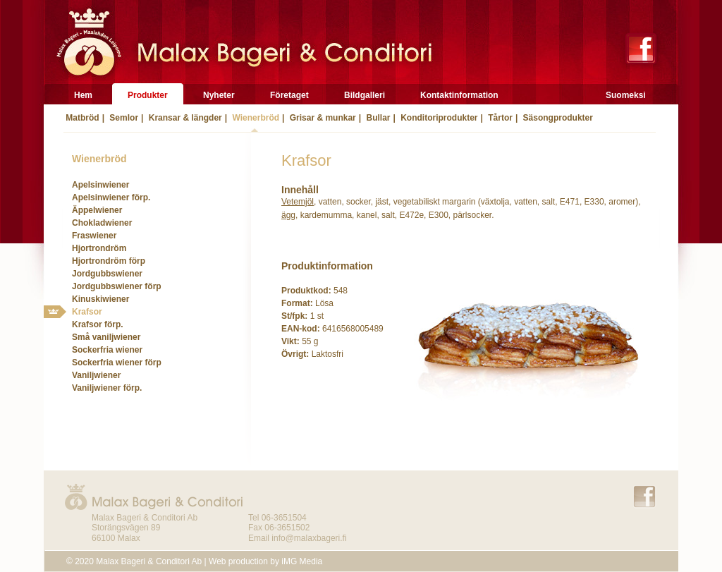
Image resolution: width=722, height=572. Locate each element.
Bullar (377, 118)
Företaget (289, 95)
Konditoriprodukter (438, 118)
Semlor (122, 118)
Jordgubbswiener (107, 274)
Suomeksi (626, 95)
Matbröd (81, 118)
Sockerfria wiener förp (116, 362)
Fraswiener (94, 236)
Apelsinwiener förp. (111, 197)
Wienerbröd (254, 118)
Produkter (148, 95)
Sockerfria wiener (107, 350)
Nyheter (219, 95)
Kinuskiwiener (100, 299)
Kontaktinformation (459, 95)
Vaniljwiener (96, 375)
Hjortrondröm (99, 248)
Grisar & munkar (321, 118)
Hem (83, 95)
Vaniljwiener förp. (107, 388)
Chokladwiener (102, 223)
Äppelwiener (97, 210)
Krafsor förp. (97, 324)
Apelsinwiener (100, 185)
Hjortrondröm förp (108, 261)
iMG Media (301, 561)
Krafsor (87, 312)
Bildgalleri (364, 95)
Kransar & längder (183, 118)
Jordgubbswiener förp (116, 286)
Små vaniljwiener (106, 337)
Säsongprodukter (556, 118)
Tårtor (499, 118)
